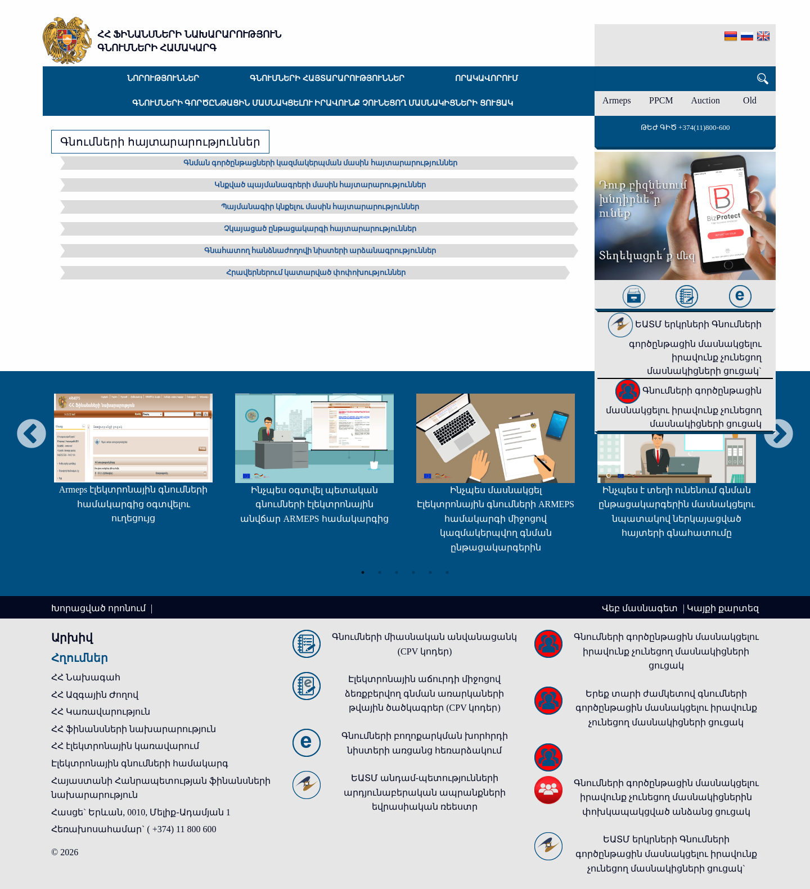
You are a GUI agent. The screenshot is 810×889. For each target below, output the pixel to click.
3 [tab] (396, 572)
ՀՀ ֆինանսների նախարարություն (133, 729)
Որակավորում (486, 78)
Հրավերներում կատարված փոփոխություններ (316, 272)
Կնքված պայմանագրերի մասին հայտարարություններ (320, 184)
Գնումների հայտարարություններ (327, 78)
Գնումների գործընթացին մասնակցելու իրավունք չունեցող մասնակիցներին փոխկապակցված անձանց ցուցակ (666, 797)
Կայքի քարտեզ (723, 608)
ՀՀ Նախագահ (85, 677)
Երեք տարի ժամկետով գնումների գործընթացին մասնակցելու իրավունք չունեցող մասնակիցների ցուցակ (666, 708)
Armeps (616, 100)
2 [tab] (379, 572)
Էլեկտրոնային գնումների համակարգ (139, 763)
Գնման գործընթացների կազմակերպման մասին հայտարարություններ (320, 163)
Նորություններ (163, 78)
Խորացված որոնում (99, 608)
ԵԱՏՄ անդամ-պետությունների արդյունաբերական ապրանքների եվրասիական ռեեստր (425, 792)
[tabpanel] (133, 464)
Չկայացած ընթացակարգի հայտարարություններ (320, 228)
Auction (705, 100)
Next (778, 435)
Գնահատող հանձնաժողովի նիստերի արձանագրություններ (320, 250)
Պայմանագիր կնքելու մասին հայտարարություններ (320, 206)
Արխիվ (72, 637)
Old (750, 100)
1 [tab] (362, 572)
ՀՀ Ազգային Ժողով (94, 695)
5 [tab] (430, 572)
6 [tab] (447, 572)
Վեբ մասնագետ (641, 608)
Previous (31, 435)
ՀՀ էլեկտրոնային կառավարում (125, 746)
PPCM (661, 100)
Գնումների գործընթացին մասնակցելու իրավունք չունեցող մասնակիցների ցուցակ (322, 103)
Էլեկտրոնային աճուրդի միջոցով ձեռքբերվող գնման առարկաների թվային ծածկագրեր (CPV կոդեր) (424, 693)
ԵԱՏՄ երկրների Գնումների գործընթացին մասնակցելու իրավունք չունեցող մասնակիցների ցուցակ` (685, 347)
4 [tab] (413, 572)
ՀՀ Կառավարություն (100, 711)
